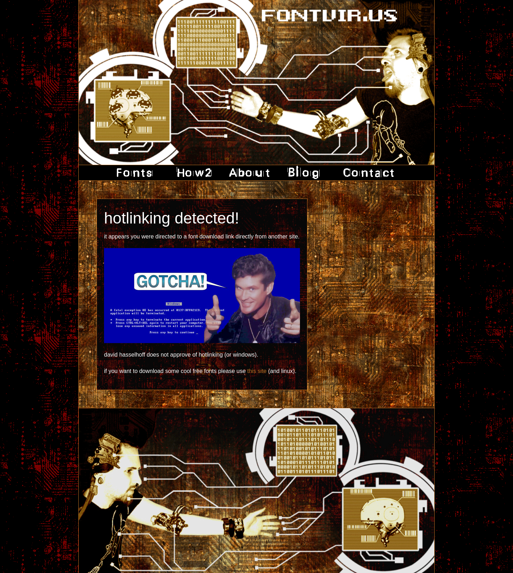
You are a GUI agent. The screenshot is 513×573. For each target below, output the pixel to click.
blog (304, 173)
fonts (137, 173)
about (249, 173)
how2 (192, 173)
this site (256, 371)
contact (366, 173)
